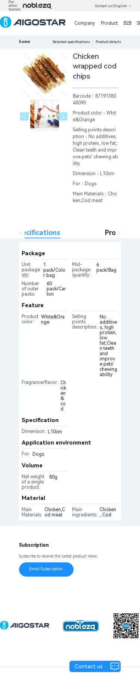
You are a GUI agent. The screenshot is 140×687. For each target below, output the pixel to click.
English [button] (123, 6)
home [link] (24, 41)
